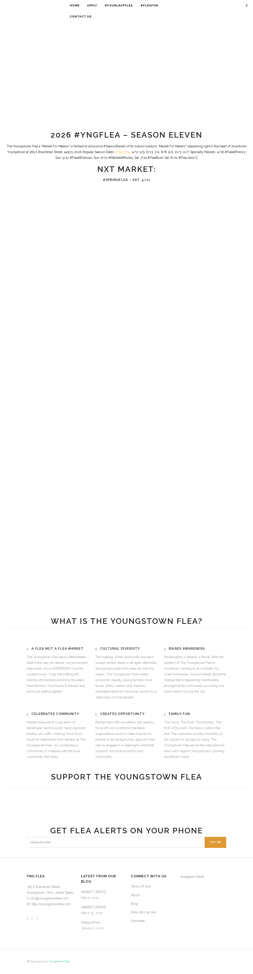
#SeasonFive (90, 922)
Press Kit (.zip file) (143, 912)
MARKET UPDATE (93, 892)
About (135, 895)
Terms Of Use (140, 886)
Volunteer (138, 921)
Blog (134, 903)
